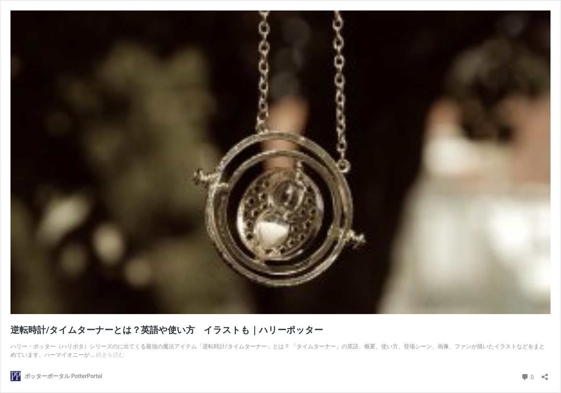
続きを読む (110, 355)
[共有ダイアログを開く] (545, 374)
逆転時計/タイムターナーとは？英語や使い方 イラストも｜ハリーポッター (166, 330)
